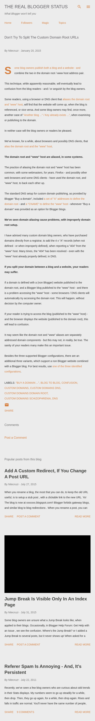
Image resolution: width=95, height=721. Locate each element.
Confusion (69, 382)
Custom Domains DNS (45, 387)
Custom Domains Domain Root (26, 393)
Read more (83, 516)
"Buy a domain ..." (27, 382)
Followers (26, 22)
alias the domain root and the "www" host (28, 146)
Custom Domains (16, 387)
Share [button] (8, 410)
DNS (55, 398)
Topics (62, 22)
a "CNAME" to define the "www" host (47, 204)
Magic (45, 22)
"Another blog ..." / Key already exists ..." (46, 114)
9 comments (25, 712)
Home (7, 22)
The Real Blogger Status (36, 6)
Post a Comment (15, 437)
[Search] (79, 6)
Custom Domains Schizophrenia (27, 398)
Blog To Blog (50, 382)
